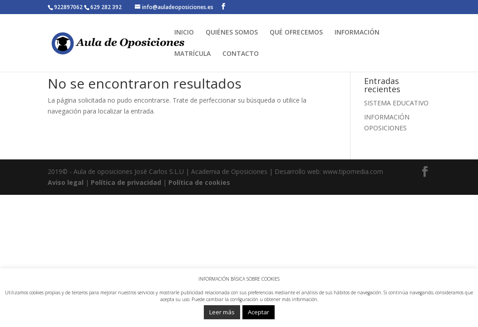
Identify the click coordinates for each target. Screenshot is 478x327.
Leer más (222, 312)
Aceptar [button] (258, 312)
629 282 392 (106, 7)
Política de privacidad (126, 182)
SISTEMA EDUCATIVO (396, 103)
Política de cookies (199, 182)
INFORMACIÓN (357, 32)
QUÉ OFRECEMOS (296, 32)
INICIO (184, 32)
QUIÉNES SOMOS (232, 32)
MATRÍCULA (192, 54)
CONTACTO (240, 54)
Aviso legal (66, 182)
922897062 (69, 7)
